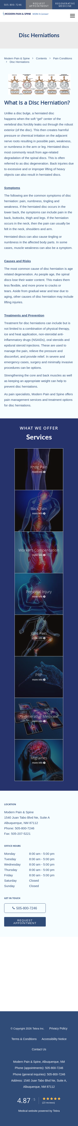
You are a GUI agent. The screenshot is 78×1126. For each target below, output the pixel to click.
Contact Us (39, 1049)
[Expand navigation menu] (72, 16)
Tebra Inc (37, 1028)
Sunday (34, 886)
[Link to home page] (34, 14)
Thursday (34, 870)
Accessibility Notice (54, 1039)
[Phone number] (25, 908)
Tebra (56, 1110)
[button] (39, 5)
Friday (34, 875)
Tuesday (34, 859)
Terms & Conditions (24, 1039)
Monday (34, 853)
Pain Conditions (62, 58)
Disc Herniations (20, 62)
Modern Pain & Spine (17, 58)
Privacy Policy (58, 1028)
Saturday (34, 880)
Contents (42, 58)
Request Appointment (24, 922)
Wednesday (34, 864)
